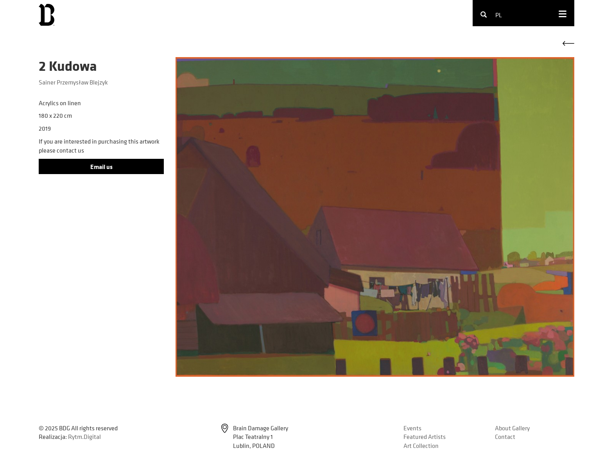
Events (412, 428)
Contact (505, 436)
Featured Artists (424, 436)
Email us (101, 166)
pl (498, 15)
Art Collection (421, 445)
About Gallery (512, 428)
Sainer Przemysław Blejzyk (73, 82)
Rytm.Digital (84, 436)
